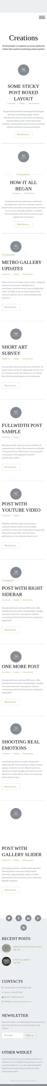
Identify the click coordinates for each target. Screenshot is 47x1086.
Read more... (23, 134)
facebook (19, 918)
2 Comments (8, 255)
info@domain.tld (16, 997)
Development (33, 103)
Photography (28, 754)
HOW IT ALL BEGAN (21, 960)
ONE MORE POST (20, 666)
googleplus (38, 918)
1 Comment (8, 580)
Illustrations (29, 193)
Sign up (30, 1035)
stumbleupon (23, 927)
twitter (9, 918)
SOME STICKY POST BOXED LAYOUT (23, 92)
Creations (12, 103)
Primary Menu (42, 17)
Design (22, 103)
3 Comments (23, 174)
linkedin (28, 918)
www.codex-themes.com (21, 1002)
